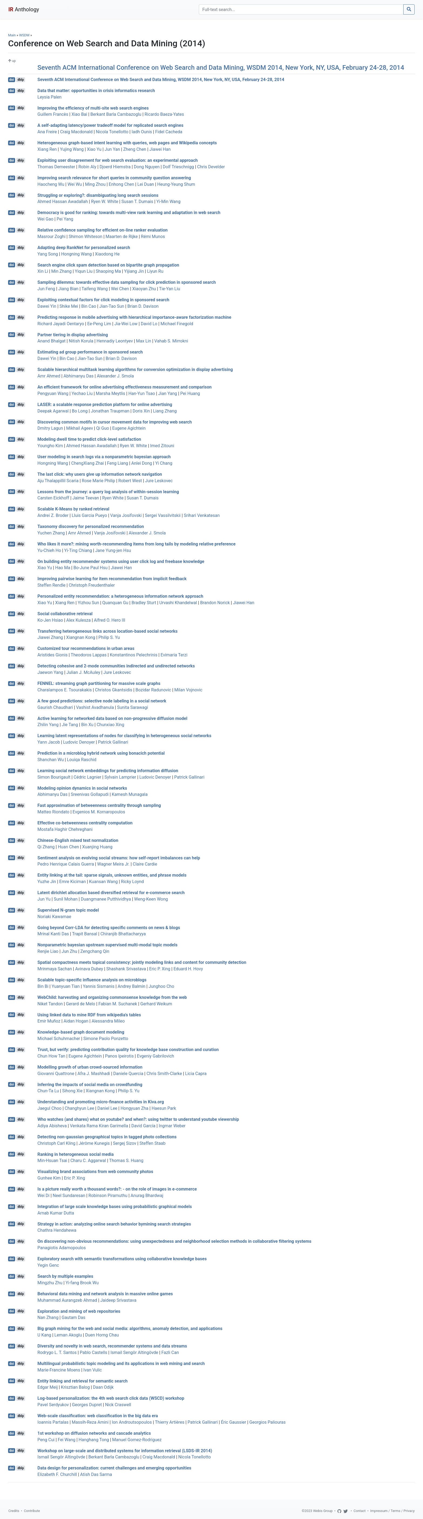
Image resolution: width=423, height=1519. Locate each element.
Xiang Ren (47, 149)
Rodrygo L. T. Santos (57, 1352)
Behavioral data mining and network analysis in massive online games (105, 1293)
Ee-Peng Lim (99, 323)
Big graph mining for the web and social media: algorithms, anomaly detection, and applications (130, 1328)
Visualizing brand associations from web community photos (95, 1171)
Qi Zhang (46, 846)
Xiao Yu (94, 149)
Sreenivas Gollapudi (89, 794)
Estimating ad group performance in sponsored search (90, 352)
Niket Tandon (50, 1003)
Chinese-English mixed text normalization (77, 840)
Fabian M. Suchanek (117, 1003)
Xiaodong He (107, 254)
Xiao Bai (79, 114)
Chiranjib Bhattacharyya (123, 933)
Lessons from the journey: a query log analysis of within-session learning (108, 491)
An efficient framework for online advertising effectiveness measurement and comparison (124, 387)
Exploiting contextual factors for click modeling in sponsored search (103, 299)
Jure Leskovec (159, 480)
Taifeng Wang (94, 288)
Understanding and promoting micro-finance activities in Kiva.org (100, 1101)
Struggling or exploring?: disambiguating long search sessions (98, 195)
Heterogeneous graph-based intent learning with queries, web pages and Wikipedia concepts (127, 142)
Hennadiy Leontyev (115, 341)
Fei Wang (66, 1439)
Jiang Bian (68, 288)
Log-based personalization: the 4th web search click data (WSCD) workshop (110, 1398)
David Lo (149, 323)
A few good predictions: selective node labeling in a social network (101, 701)
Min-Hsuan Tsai (52, 1160)
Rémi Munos (153, 236)
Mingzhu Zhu (49, 1282)
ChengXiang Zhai (87, 463)
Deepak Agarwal (53, 411)
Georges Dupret (87, 1404)
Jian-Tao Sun (111, 306)
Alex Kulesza (78, 620)
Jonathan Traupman (110, 411)
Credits (13, 1511)
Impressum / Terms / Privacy (392, 1511)
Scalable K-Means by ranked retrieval (73, 509)
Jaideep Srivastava (118, 1300)
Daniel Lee (107, 1108)
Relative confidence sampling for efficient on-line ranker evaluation (102, 230)
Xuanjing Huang (97, 846)
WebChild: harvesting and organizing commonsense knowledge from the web (112, 997)
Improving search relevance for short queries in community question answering (114, 177)
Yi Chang (163, 463)
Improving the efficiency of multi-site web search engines (93, 107)
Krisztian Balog (75, 1387)
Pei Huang (190, 393)
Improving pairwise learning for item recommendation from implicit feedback (112, 578)
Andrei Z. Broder (53, 515)
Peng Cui (45, 1439)
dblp (21, 80)
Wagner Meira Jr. (113, 864)
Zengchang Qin (94, 951)
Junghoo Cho (161, 986)
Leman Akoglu (68, 1335)
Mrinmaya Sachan (54, 968)
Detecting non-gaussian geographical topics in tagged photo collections (107, 1136)
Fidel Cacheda (168, 131)
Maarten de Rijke (121, 236)
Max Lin (143, 341)
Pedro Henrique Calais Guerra (65, 864)
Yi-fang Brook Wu (82, 1282)
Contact (360, 1511)
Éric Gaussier (233, 1422)
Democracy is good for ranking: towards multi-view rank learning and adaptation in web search (128, 212)
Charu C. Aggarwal (88, 1160)
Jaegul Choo (49, 1108)
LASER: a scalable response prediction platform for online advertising (104, 404)
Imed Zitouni (162, 445)
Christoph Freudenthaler (92, 585)
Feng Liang (117, 463)
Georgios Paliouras (267, 1422)
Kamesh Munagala (130, 794)
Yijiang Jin (134, 271)
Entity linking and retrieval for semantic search (82, 1380)
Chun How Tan (51, 1056)
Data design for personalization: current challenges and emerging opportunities (114, 1468)
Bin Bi (43, 986)
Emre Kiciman (72, 881)
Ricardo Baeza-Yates (164, 114)
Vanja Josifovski (126, 515)
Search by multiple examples (65, 1276)
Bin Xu (87, 724)
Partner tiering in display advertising (72, 334)
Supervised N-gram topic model (68, 910)
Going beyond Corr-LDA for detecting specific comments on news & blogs (108, 927)
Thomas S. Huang (126, 1160)
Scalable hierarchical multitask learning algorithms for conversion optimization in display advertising (135, 369)
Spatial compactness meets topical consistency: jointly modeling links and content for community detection (141, 962)
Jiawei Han (160, 149)
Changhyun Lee (79, 1108)
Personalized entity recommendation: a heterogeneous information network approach (120, 596)
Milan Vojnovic (188, 689)
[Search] (301, 9)
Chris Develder (211, 166)
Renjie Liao (48, 951)
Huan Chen (68, 846)
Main (12, 35)
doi (11, 80)
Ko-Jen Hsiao (50, 620)
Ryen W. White (104, 201)
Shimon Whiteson (85, 236)
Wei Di (43, 1195)
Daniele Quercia (128, 1073)
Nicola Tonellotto (112, 131)
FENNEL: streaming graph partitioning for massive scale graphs (99, 683)
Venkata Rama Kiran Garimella (99, 1125)
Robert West (130, 480)
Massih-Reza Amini (90, 1422)
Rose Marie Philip (98, 480)
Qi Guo (102, 428)
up (12, 61)
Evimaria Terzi (174, 654)
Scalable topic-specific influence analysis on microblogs (91, 979)
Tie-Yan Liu (169, 288)
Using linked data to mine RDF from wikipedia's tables (89, 1014)
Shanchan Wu (50, 759)
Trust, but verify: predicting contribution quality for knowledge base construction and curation (128, 1049)
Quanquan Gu (115, 602)
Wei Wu (74, 184)
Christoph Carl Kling (56, 1143)
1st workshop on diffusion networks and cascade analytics (94, 1433)
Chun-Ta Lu (48, 1090)
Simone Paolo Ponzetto (105, 1038)
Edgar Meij (47, 1387)
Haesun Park (164, 1108)
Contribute (32, 1511)
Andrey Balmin (131, 986)
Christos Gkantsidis (113, 689)
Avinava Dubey (89, 968)
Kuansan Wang (103, 881)
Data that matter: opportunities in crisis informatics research (96, 90)
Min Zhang (61, 271)
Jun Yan (112, 149)
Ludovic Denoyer (79, 742)
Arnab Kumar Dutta (55, 1213)
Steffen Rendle (51, 585)
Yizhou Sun (88, 602)
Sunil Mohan (65, 899)
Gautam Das (73, 1317)
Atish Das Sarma (96, 1474)
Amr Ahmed (48, 376)
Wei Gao (45, 219)
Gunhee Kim (49, 1178)
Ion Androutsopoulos (132, 1422)
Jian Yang (167, 393)
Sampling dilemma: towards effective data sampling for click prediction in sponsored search (126, 282)
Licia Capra (195, 1073)
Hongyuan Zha (134, 1108)
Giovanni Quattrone (55, 1073)
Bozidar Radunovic (153, 689)
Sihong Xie (72, 1090)
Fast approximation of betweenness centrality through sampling (99, 805)
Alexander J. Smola (115, 376)
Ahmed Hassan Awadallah (62, 201)
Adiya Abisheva (52, 1125)
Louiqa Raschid (81, 759)
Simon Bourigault (53, 777)
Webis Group (323, 1511)
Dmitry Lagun (50, 428)
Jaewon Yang (50, 672)
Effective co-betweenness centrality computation (84, 822)
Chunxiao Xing (110, 724)
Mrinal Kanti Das (53, 933)
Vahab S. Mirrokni (171, 341)
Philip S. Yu (109, 637)
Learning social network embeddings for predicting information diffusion (107, 770)
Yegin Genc (48, 1265)
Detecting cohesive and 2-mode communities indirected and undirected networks (116, 665)
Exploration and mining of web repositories (78, 1311)
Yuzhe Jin (46, 881)
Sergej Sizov (124, 1143)
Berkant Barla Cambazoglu (115, 114)
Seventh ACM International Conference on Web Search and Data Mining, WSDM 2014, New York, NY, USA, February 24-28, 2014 (220, 67)
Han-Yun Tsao (141, 393)
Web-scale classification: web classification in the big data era (97, 1415)
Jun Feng (46, 288)
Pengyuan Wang (53, 393)
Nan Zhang (48, 1317)
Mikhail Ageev (79, 428)
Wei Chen (120, 288)
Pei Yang (65, 219)
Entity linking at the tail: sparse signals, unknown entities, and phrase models (112, 875)
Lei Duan (145, 184)
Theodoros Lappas (89, 654)
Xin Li (42, 271)
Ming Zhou (95, 184)
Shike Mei (69, 306)
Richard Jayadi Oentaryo (60, 323)
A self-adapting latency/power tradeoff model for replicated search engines (110, 125)
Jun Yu (44, 899)
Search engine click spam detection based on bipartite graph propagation (108, 264)
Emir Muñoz (48, 1021)
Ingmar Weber (172, 1125)
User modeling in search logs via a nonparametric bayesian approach (104, 456)
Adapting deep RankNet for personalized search (83, 247)
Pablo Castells (93, 1352)
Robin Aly (87, 166)
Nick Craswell (118, 1404)
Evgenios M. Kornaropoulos (99, 811)
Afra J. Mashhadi (93, 1073)
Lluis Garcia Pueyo (89, 515)
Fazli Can (170, 1352)
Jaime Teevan (86, 497)
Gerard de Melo (80, 1003)
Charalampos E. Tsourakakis (64, 689)
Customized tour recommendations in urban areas (85, 648)
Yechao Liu (82, 393)
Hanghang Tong (94, 1439)
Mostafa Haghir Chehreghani (65, 829)
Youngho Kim (50, 445)
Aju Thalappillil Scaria (58, 480)
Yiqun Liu (84, 271)
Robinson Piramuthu (107, 1195)
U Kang (44, 1335)
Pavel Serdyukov (53, 1404)
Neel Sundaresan (69, 1195)
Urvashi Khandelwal (178, 602)
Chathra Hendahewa (56, 1230)
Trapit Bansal (84, 933)
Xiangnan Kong (80, 637)
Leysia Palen (49, 97)
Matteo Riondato (53, 811)
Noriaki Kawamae (54, 916)
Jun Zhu (69, 951)
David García (143, 1125)
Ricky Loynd (132, 881)
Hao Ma (62, 567)
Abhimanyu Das (78, 376)
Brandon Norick (215, 602)
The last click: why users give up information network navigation (99, 474)
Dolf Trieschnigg (178, 166)
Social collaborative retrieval (65, 613)
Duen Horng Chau (102, 1335)
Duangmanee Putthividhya (106, 899)
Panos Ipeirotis (119, 1056)
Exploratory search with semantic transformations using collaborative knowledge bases (122, 1258)
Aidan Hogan (76, 1021)
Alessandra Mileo (108, 1021)
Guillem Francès (52, 114)
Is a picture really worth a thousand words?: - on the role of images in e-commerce (117, 1189)
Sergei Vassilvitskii (162, 515)
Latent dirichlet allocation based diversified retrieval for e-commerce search (111, 892)
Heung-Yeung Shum (176, 184)
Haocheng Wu (50, 184)
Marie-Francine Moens (58, 1370)
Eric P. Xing (159, 968)
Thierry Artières (169, 1422)
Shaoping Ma (108, 271)
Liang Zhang (165, 411)
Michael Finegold (177, 323)
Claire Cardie (145, 864)
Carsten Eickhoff (53, 497)
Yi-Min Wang (168, 201)
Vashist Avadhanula (95, 707)
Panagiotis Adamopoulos (61, 1247)
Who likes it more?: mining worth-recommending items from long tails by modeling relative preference (136, 544)
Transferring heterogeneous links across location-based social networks (107, 631)
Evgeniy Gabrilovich (155, 1056)
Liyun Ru (155, 271)
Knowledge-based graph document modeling (80, 1032)
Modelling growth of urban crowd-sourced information (89, 1067)
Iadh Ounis (142, 131)
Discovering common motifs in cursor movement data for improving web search (114, 421)
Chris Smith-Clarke (164, 1073)
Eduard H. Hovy (188, 968)
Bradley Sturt (143, 602)
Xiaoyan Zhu (144, 288)
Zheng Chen (134, 149)
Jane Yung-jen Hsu (113, 550)
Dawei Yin (46, 306)
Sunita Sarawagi (132, 707)
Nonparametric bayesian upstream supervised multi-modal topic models (107, 944)
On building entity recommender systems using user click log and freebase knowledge (120, 561)
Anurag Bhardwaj (147, 1195)
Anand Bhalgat (51, 341)
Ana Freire (47, 131)
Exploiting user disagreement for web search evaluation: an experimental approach (117, 160)
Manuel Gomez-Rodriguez (137, 1439)
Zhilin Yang (48, 724)
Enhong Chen (121, 184)
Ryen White (113, 497)
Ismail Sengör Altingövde (134, 1352)
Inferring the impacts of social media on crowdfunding (89, 1084)
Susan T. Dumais (137, 201)
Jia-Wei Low (126, 323)
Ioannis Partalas (53, 1422)
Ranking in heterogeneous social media (75, 1154)
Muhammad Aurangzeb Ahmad (67, 1300)
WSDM (24, 35)
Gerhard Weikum (156, 1003)
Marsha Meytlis (110, 393)
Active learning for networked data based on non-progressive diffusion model (112, 718)
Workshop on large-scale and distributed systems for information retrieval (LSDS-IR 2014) (124, 1450)
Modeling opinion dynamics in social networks (82, 787)
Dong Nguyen (146, 166)
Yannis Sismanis (98, 986)
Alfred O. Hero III (109, 620)
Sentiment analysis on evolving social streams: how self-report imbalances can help (118, 857)
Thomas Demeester (56, 166)
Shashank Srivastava (126, 968)
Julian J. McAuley (83, 672)
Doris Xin (141, 411)
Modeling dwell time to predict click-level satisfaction (89, 439)
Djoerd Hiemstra (115, 166)
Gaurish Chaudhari (55, 707)
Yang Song (47, 254)
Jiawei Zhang (50, 637)
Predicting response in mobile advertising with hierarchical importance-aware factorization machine (134, 317)
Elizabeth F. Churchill (57, 1474)
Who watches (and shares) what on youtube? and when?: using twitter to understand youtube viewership (138, 1119)
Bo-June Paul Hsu (90, 567)
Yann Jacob (48, 742)
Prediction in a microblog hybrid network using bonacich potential (101, 753)
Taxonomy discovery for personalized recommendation (90, 526)
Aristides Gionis (52, 654)
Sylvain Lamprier (120, 777)
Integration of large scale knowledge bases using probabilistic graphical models (114, 1206)
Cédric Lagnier (87, 777)
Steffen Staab (152, 1143)
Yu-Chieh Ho (49, 550)
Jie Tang (70, 724)
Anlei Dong (141, 463)
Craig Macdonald (76, 131)
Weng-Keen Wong (151, 899)
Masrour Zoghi (51, 236)
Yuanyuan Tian (66, 986)
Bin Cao (88, 306)
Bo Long (80, 411)
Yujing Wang (72, 149)
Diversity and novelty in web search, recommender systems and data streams (112, 1346)
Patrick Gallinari (113, 742)
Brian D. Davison (143, 306)
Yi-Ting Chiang (78, 550)
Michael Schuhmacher (58, 1038)
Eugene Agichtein (128, 428)
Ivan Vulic (92, 1370)
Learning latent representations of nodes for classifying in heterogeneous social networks (124, 735)
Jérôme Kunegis (94, 1143)
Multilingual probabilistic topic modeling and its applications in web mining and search (121, 1363)
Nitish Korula (81, 341)
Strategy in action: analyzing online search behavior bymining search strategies (114, 1223)
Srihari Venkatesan (202, 515)
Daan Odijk (103, 1387)
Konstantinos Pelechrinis (133, 654)
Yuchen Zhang (51, 533)
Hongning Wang (76, 254)
